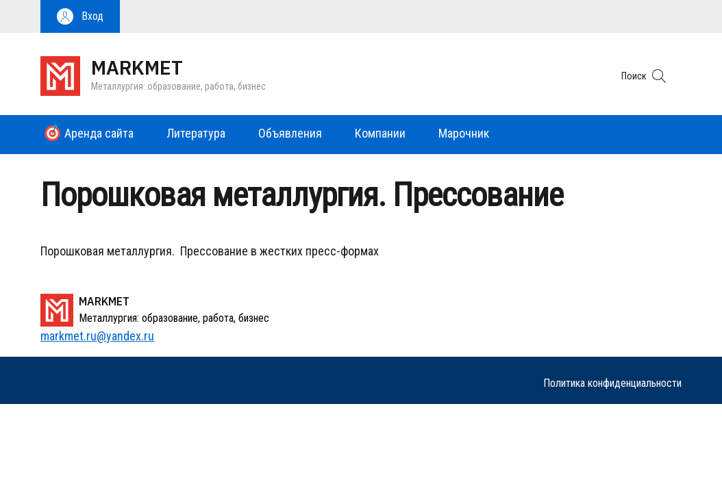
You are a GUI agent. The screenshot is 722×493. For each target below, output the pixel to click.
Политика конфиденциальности (612, 383)
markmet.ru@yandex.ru (97, 336)
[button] (80, 16)
